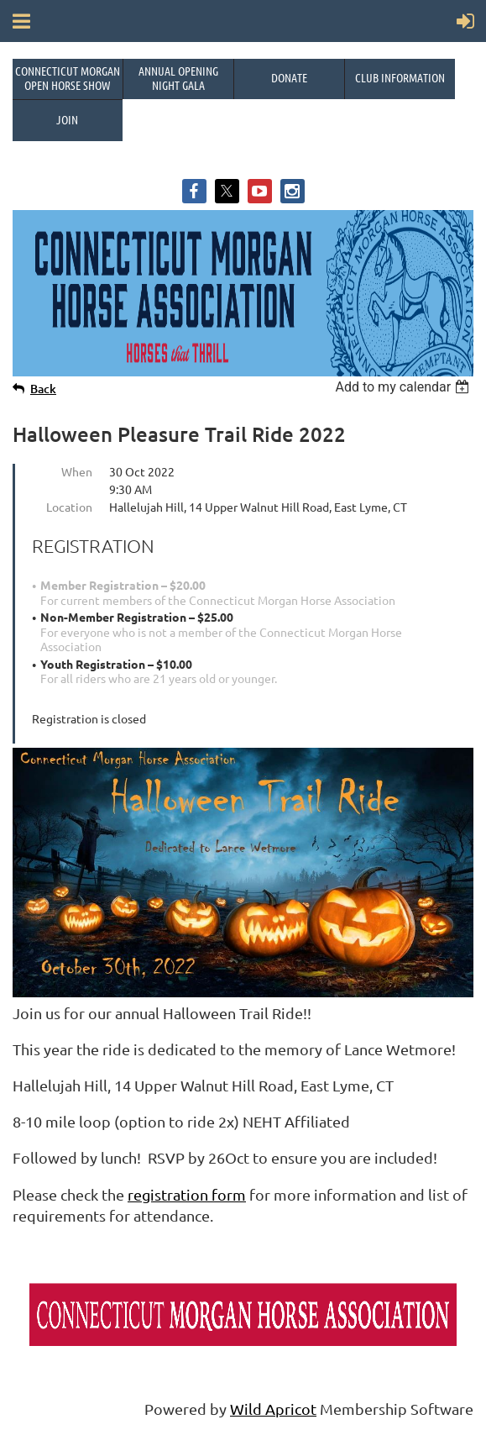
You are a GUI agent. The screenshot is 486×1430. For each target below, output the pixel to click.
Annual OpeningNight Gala (178, 77)
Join (67, 119)
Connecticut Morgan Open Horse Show (67, 77)
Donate (289, 77)
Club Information (400, 77)
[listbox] (404, 386)
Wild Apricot (273, 1408)
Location (69, 506)
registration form (187, 1194)
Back (43, 389)
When (76, 471)
